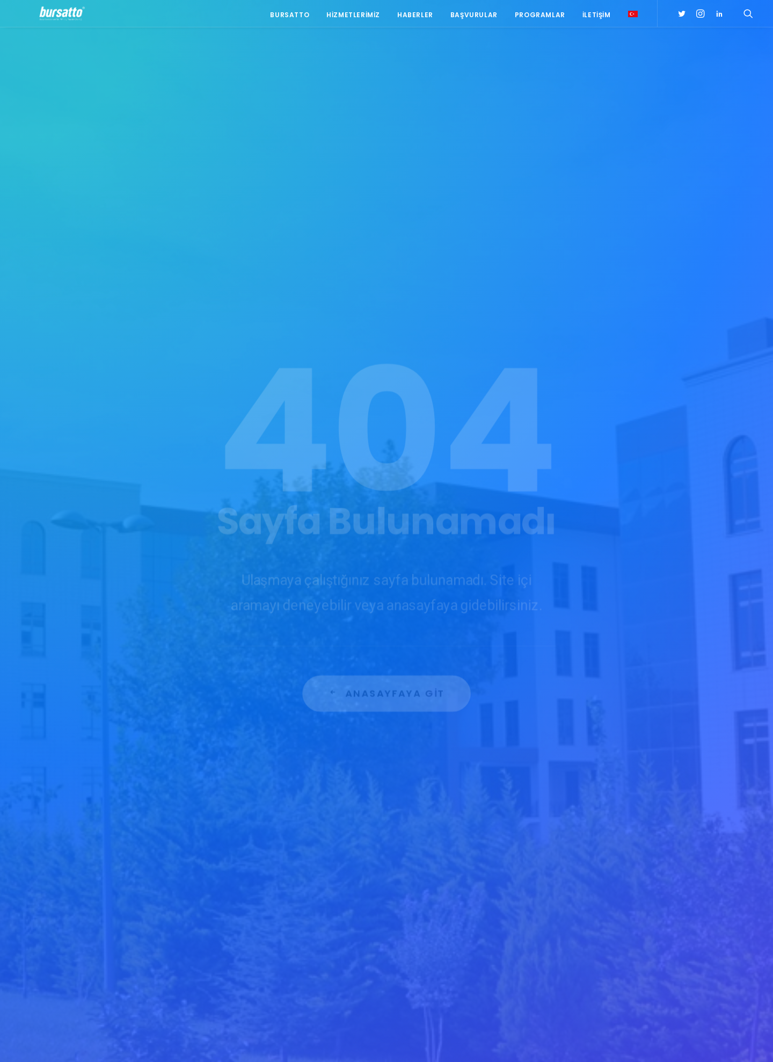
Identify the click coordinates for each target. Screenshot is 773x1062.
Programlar (540, 17)
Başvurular (474, 17)
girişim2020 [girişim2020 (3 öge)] (618, 923)
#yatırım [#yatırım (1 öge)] (625, 876)
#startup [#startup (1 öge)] (585, 876)
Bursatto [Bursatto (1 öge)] (664, 891)
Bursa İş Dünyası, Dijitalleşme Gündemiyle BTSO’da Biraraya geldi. (298, 860)
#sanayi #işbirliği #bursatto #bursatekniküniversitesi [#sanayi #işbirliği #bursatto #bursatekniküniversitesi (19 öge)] (616, 857)
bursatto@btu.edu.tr (164, 874)
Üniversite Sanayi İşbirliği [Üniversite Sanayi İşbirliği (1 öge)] (611, 969)
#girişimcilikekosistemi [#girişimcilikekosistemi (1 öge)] (608, 823)
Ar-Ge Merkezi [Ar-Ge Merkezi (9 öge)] (592, 891)
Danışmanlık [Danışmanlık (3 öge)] (663, 907)
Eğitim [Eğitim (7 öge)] (580, 923)
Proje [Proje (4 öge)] (627, 938)
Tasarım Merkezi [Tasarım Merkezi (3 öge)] (596, 954)
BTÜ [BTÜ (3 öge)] (632, 891)
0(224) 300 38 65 (162, 847)
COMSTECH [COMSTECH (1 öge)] (615, 907)
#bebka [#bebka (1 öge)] (581, 807)
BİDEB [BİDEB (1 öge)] (578, 907)
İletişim (596, 17)
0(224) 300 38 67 (162, 861)
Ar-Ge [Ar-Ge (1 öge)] (659, 876)
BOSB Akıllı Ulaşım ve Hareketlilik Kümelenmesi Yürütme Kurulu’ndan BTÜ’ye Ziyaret (304, 821)
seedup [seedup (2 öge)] (660, 938)
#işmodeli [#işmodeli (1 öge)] (585, 838)
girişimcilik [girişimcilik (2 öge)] (588, 938)
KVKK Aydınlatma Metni (120, 1041)
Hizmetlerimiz (353, 17)
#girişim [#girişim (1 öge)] (616, 807)
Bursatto (289, 17)
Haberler (415, 17)
